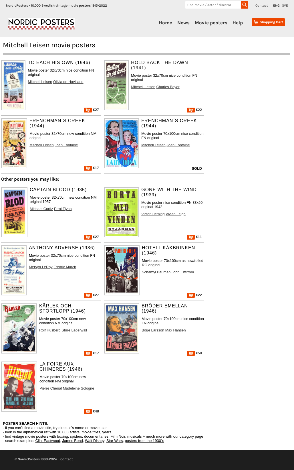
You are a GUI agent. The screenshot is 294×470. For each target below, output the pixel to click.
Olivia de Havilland (68, 82)
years (107, 432)
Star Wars (114, 441)
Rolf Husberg (50, 330)
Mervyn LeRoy (41, 267)
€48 (91, 411)
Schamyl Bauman (156, 272)
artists (74, 432)
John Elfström (183, 272)
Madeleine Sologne (78, 388)
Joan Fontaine (66, 145)
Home (165, 22)
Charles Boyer (168, 87)
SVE (285, 5)
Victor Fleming (153, 214)
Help (238, 22)
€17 (91, 168)
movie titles (91, 432)
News (183, 22)
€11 (194, 237)
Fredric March (64, 267)
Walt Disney (94, 441)
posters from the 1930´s (144, 441)
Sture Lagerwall (74, 330)
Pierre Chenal (50, 388)
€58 (194, 353)
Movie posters (211, 22)
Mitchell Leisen (40, 82)
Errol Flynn (63, 209)
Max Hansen (175, 330)
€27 (91, 110)
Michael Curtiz (41, 209)
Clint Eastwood (47, 441)
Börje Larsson (153, 330)
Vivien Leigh (176, 214)
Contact (261, 5)
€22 (194, 110)
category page (191, 436)
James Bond (72, 441)
